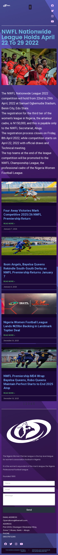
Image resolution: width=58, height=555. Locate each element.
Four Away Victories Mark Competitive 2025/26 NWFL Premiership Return (23, 214)
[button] (30, 7)
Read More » (9, 224)
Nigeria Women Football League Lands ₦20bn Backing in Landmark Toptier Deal (28, 326)
